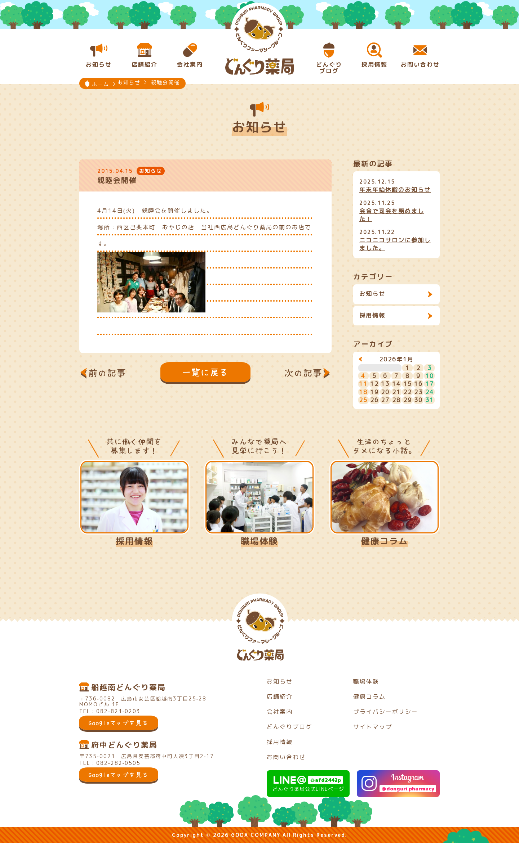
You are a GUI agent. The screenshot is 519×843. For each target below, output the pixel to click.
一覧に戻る (205, 372)
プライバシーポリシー (385, 712)
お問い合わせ (286, 757)
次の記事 (303, 373)
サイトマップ (372, 727)
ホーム (100, 84)
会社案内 (280, 712)
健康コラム (384, 541)
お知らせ (372, 294)
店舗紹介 (280, 696)
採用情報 (372, 315)
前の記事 (107, 373)
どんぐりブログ (289, 727)
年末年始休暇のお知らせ (395, 190)
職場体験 (259, 541)
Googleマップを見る (118, 723)
